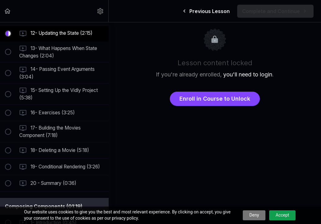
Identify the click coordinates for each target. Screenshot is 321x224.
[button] (8, 11)
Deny (254, 215)
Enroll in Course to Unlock (214, 98)
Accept (282, 215)
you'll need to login (247, 74)
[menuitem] (100, 11)
